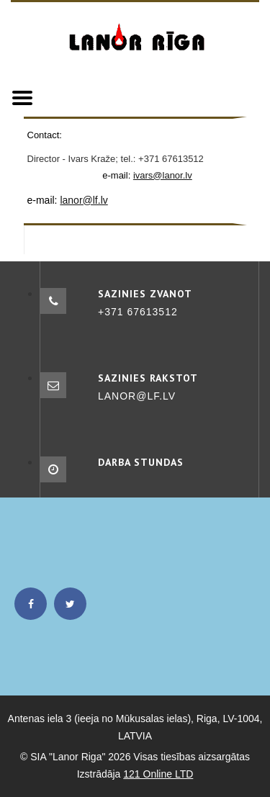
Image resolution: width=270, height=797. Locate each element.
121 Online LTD (158, 774)
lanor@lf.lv (83, 200)
